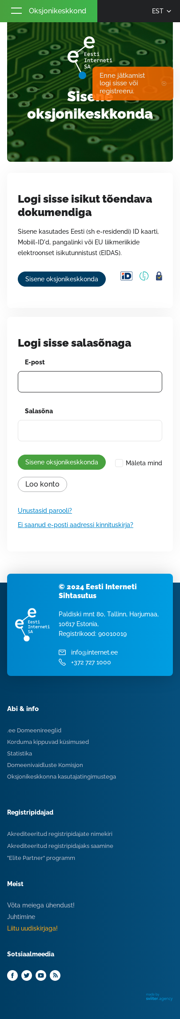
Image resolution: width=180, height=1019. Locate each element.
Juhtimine (21, 916)
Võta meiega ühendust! (41, 905)
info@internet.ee (94, 652)
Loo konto (42, 484)
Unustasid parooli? (45, 510)
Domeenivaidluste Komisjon (45, 765)
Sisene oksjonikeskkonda (61, 279)
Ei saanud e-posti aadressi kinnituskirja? (75, 524)
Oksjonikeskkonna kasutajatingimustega (61, 776)
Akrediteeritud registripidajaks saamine (60, 846)
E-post (35, 362)
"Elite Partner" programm (41, 858)
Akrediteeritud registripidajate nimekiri (59, 834)
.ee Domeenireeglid (34, 730)
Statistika (19, 753)
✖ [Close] (164, 83)
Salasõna (39, 411)
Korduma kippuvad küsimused (48, 742)
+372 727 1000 (91, 662)
